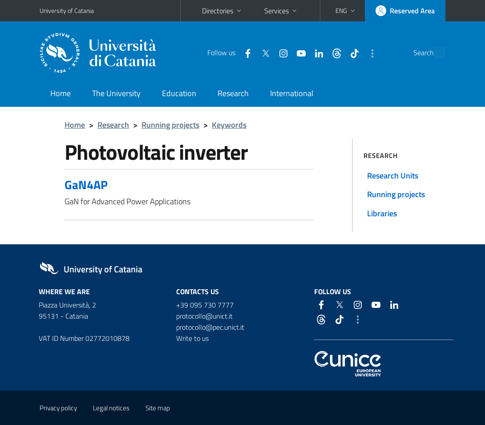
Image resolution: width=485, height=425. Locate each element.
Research (233, 93)
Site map (158, 408)
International (291, 93)
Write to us (192, 338)
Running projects (170, 125)
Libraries (382, 213)
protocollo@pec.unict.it (210, 327)
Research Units (392, 176)
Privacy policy (58, 408)
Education (179, 93)
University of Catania (67, 10)
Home (60, 93)
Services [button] (281, 10)
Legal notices (111, 408)
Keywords (229, 125)
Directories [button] (222, 10)
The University (116, 93)
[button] (346, 10)
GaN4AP (86, 184)
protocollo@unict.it (204, 316)
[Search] (440, 53)
